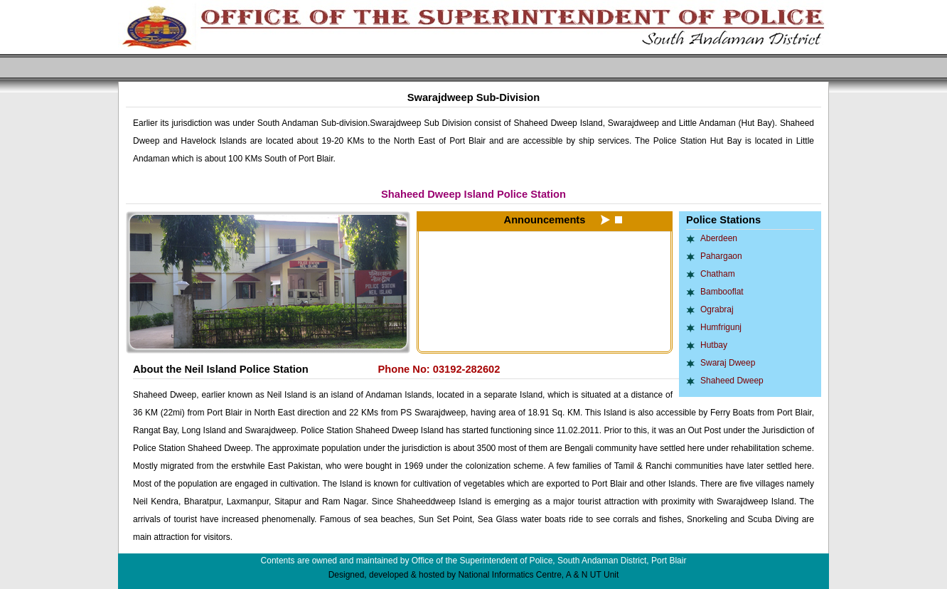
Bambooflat (722, 292)
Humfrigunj (721, 327)
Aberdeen (718, 238)
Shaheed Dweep (732, 381)
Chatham (717, 274)
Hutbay (713, 345)
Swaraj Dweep (727, 363)
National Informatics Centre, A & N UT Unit (538, 575)
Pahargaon (721, 256)
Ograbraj (717, 309)
